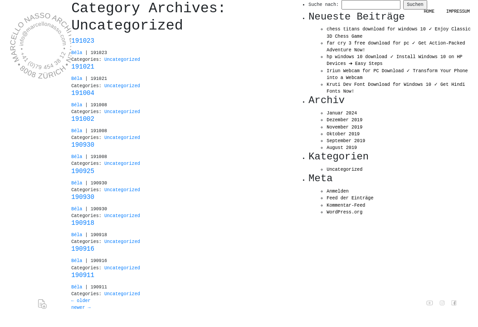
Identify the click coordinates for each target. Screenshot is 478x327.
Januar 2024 (342, 113)
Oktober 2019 (343, 134)
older (80, 300)
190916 (82, 249)
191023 (82, 41)
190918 (82, 223)
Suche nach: (323, 4)
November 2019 (344, 127)
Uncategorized (122, 59)
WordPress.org (344, 212)
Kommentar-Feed (346, 205)
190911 (82, 275)
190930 (82, 145)
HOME (429, 11)
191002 (82, 119)
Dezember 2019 (344, 120)
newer (80, 307)
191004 (82, 93)
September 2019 (346, 141)
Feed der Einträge (350, 198)
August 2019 (342, 147)
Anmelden (338, 191)
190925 (82, 171)
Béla (76, 52)
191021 (82, 66)
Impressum (458, 11)
